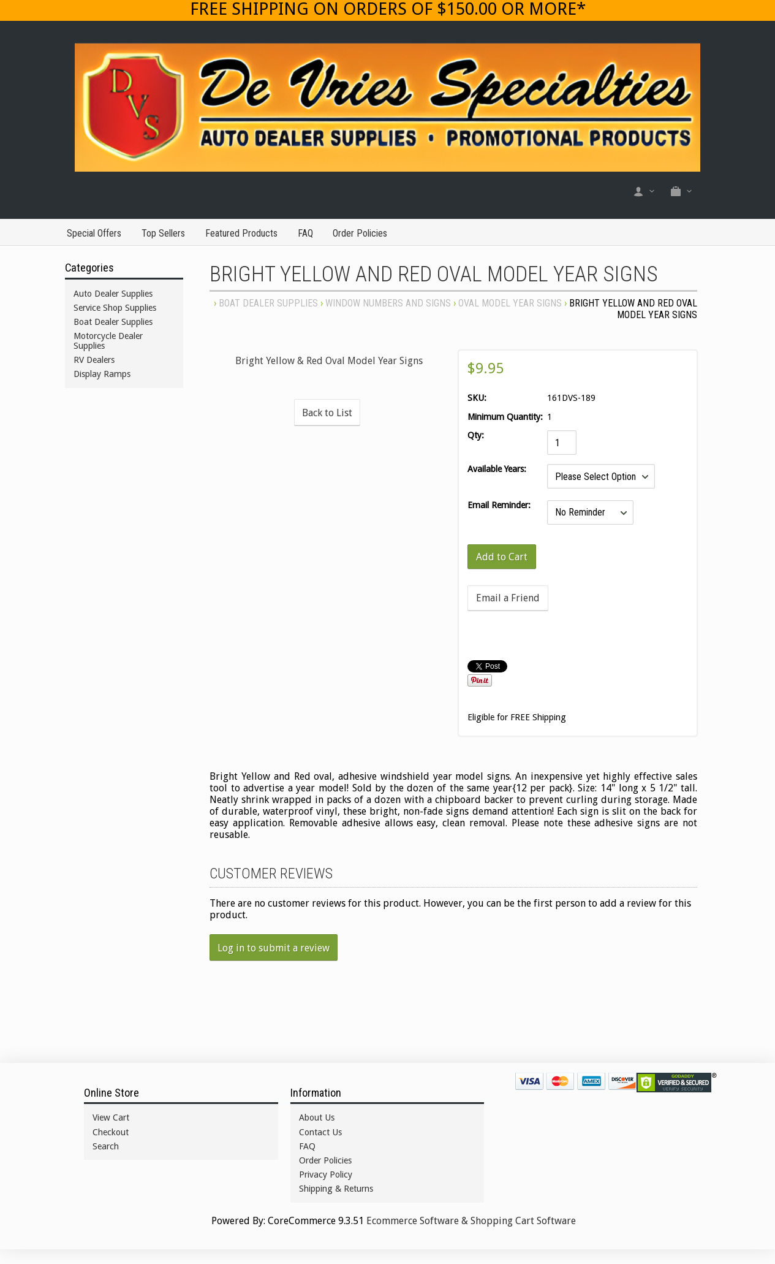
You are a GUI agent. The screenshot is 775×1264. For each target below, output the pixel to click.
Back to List (327, 413)
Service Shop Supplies (115, 308)
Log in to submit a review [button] (273, 948)
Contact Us (320, 1132)
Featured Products (241, 233)
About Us (317, 1117)
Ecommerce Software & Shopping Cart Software (471, 1221)
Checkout (111, 1132)
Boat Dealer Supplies (268, 303)
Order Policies (360, 233)
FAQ (305, 233)
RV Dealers (94, 360)
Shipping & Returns (336, 1189)
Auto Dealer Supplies (113, 294)
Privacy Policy (325, 1174)
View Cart (111, 1117)
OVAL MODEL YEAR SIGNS (510, 303)
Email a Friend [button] (508, 598)
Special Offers (94, 233)
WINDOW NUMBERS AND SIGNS (388, 303)
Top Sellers (163, 233)
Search (106, 1146)
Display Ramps (102, 374)
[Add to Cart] (501, 556)
